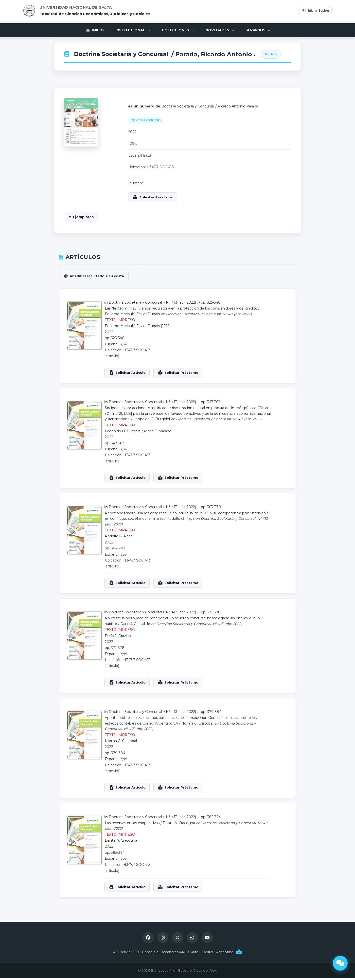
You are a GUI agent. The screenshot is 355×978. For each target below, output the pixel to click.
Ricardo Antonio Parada (238, 106)
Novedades (220, 30)
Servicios (259, 30)
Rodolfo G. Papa (181, 518)
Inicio (94, 30)
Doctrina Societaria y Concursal (123, 54)
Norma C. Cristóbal (197, 723)
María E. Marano (157, 431)
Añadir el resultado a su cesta (97, 276)
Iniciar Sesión (315, 11)
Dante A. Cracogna (179, 823)
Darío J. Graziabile (135, 624)
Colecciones (178, 30)
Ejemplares (83, 217)
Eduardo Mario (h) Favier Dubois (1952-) (138, 326)
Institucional (132, 30)
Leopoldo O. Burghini (151, 419)
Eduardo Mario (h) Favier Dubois (132, 314)
